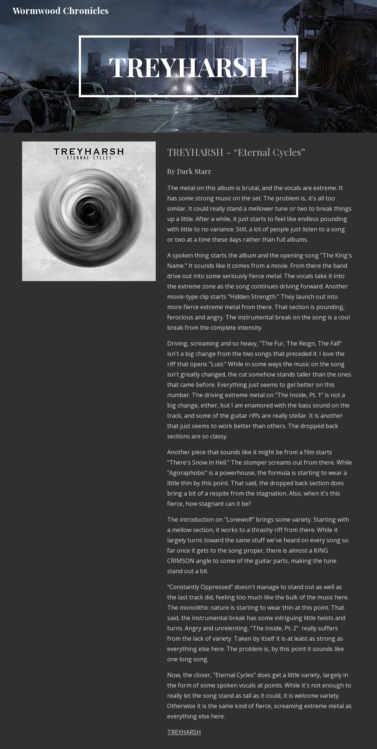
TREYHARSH (184, 732)
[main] (188, 66)
